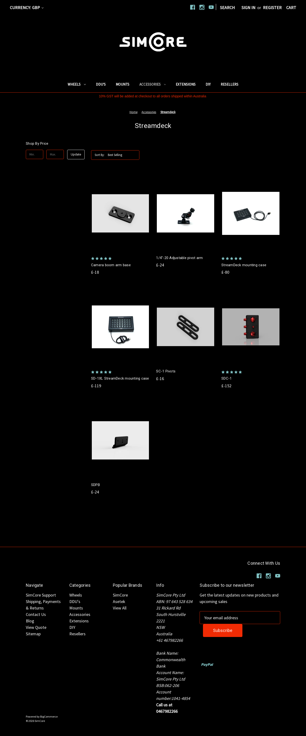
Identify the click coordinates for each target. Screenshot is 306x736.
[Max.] (55, 154)
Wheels (77, 84)
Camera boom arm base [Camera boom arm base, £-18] (111, 265)
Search (227, 7)
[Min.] (34, 154)
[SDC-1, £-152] (250, 327)
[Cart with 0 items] (291, 7)
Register (272, 7)
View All (119, 608)
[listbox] (123, 155)
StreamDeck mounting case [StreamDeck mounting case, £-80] (243, 265)
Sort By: (99, 155)
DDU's (101, 84)
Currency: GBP (27, 7)
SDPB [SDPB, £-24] (95, 485)
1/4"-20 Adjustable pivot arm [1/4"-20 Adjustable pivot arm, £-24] (179, 258)
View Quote (36, 627)
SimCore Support (41, 595)
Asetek (119, 601)
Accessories (152, 84)
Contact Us (36, 614)
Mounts (122, 84)
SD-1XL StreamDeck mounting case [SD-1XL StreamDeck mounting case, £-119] (120, 378)
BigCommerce (49, 716)
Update (76, 154)
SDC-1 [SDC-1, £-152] (226, 378)
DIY (208, 84)
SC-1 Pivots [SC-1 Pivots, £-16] (165, 371)
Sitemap (33, 633)
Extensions (186, 84)
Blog (30, 621)
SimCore (120, 595)
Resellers (229, 84)
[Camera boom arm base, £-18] (120, 213)
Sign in (248, 7)
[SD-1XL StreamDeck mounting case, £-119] (120, 327)
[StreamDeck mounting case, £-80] (250, 213)
